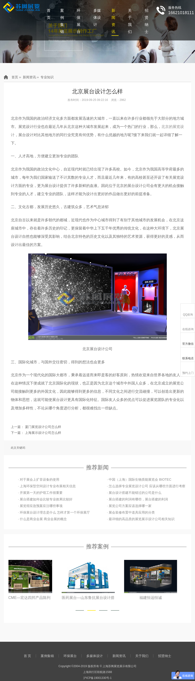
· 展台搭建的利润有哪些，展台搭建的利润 (137, 499)
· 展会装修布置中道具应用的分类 (131, 512)
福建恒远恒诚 (160, 598)
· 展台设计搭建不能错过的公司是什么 (134, 493)
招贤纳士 (146, 21)
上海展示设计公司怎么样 (43, 433)
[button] (80, 610)
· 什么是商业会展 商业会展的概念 (42, 519)
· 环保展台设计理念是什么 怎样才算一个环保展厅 (54, 512)
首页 (15, 77)
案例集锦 (62, 21)
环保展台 (78, 21)
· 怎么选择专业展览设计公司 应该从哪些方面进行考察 (146, 486)
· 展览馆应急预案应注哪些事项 (40, 506)
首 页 (49, 14)
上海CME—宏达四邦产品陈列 (35, 598)
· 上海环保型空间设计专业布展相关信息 (47, 486)
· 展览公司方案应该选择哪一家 (129, 506)
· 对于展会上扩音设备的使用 (38, 479)
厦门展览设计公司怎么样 (43, 427)
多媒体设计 (97, 17)
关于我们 (130, 21)
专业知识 (47, 77)
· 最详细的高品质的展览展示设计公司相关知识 (141, 519)
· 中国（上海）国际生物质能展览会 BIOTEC (139, 479)
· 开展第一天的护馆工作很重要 (40, 493)
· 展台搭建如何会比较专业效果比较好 (45, 499)
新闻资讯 (113, 21)
